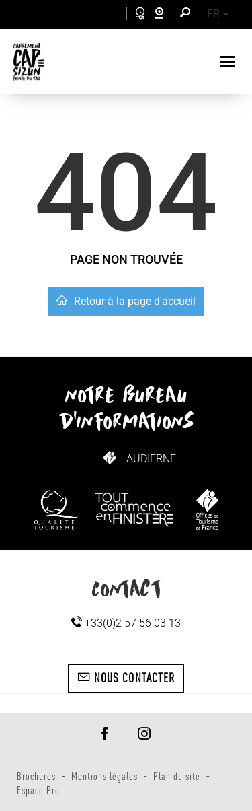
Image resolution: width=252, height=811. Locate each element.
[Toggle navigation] (229, 61)
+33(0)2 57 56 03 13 (126, 622)
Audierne (151, 458)
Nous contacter (126, 677)
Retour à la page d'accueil (126, 301)
